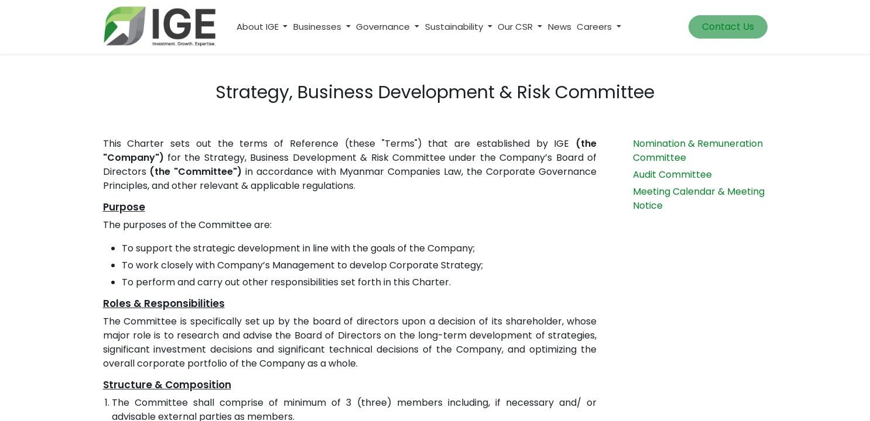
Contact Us (728, 26)
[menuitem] (559, 27)
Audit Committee (672, 174)
